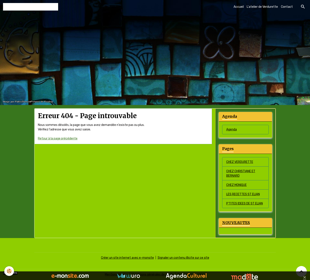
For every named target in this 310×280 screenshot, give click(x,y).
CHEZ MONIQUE (236, 185)
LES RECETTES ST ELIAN (243, 194)
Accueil (239, 7)
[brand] (30, 7)
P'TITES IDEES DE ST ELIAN (244, 203)
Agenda (231, 129)
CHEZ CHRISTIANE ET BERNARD (240, 173)
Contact (287, 7)
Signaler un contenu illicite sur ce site (183, 258)
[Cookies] (9, 271)
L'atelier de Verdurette (262, 7)
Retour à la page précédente (58, 138)
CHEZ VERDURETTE (239, 162)
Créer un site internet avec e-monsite (127, 258)
